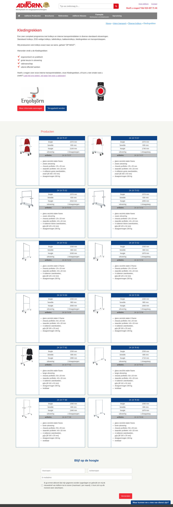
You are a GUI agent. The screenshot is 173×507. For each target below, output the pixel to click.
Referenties (63, 16)
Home (108, 23)
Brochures (49, 16)
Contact (154, 4)
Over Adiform (143, 4)
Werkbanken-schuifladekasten (99, 17)
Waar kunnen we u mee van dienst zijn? (151, 502)
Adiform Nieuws (79, 16)
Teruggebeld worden (56, 108)
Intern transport (119, 23)
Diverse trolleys (134, 23)
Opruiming (117, 16)
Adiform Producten (32, 16)
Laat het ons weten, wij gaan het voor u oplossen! (45, 76)
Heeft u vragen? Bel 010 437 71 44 (141, 8)
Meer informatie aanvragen (30, 108)
